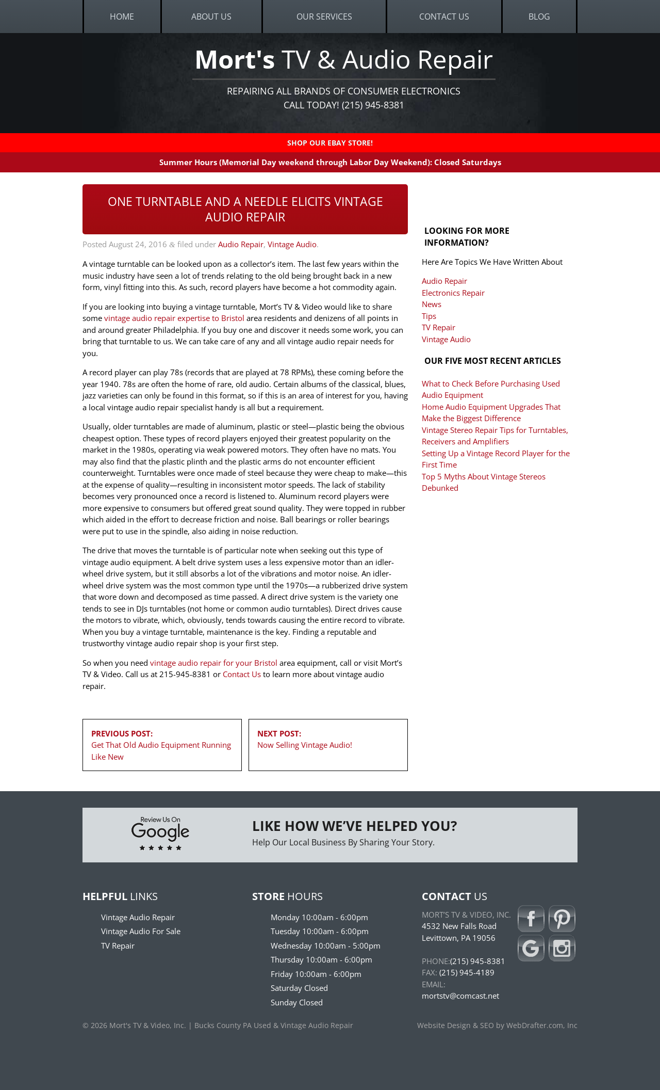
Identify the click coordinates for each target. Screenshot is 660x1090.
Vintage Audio (292, 244)
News (431, 304)
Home (122, 16)
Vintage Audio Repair (138, 917)
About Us (211, 16)
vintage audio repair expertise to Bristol (174, 318)
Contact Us (444, 16)
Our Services (324, 16)
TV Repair (438, 327)
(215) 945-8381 (477, 961)
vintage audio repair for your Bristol (213, 663)
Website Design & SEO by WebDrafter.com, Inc (497, 1025)
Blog (539, 16)
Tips (429, 316)
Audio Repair (240, 244)
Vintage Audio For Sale (140, 931)
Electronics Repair (453, 292)
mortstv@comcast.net (460, 995)
